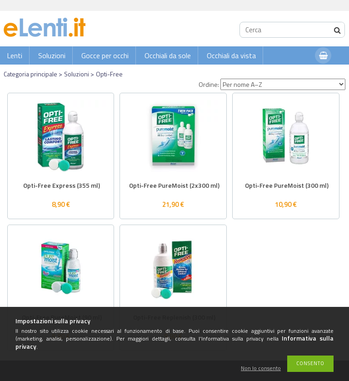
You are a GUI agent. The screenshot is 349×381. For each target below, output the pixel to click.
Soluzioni (51, 55)
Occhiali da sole (168, 55)
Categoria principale (30, 74)
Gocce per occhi (105, 55)
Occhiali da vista (231, 55)
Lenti (14, 55)
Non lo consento (261, 368)
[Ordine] (282, 84)
